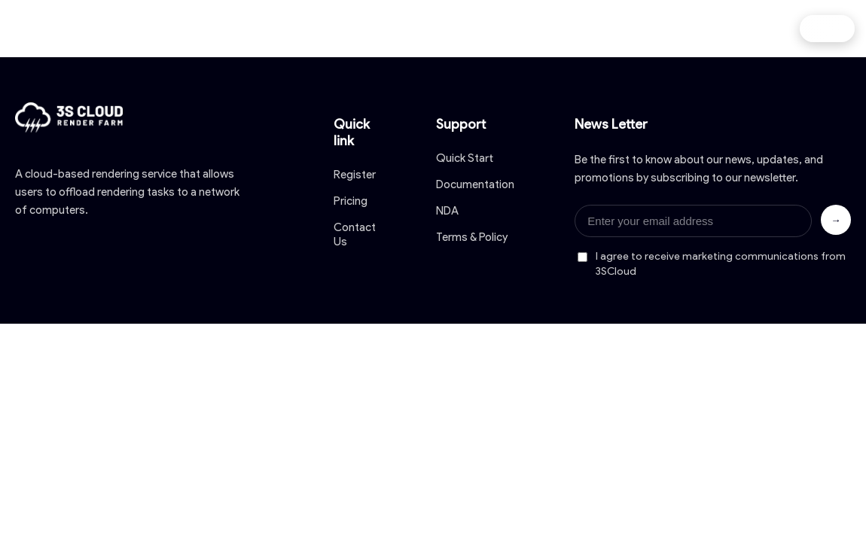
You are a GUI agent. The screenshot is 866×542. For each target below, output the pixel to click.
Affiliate (717, 28)
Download (408, 28)
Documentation (475, 184)
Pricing (328, 28)
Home (189, 28)
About (257, 28)
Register (355, 174)
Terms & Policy (472, 237)
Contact (640, 28)
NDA (447, 211)
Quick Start (464, 158)
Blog (570, 28)
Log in (827, 28)
